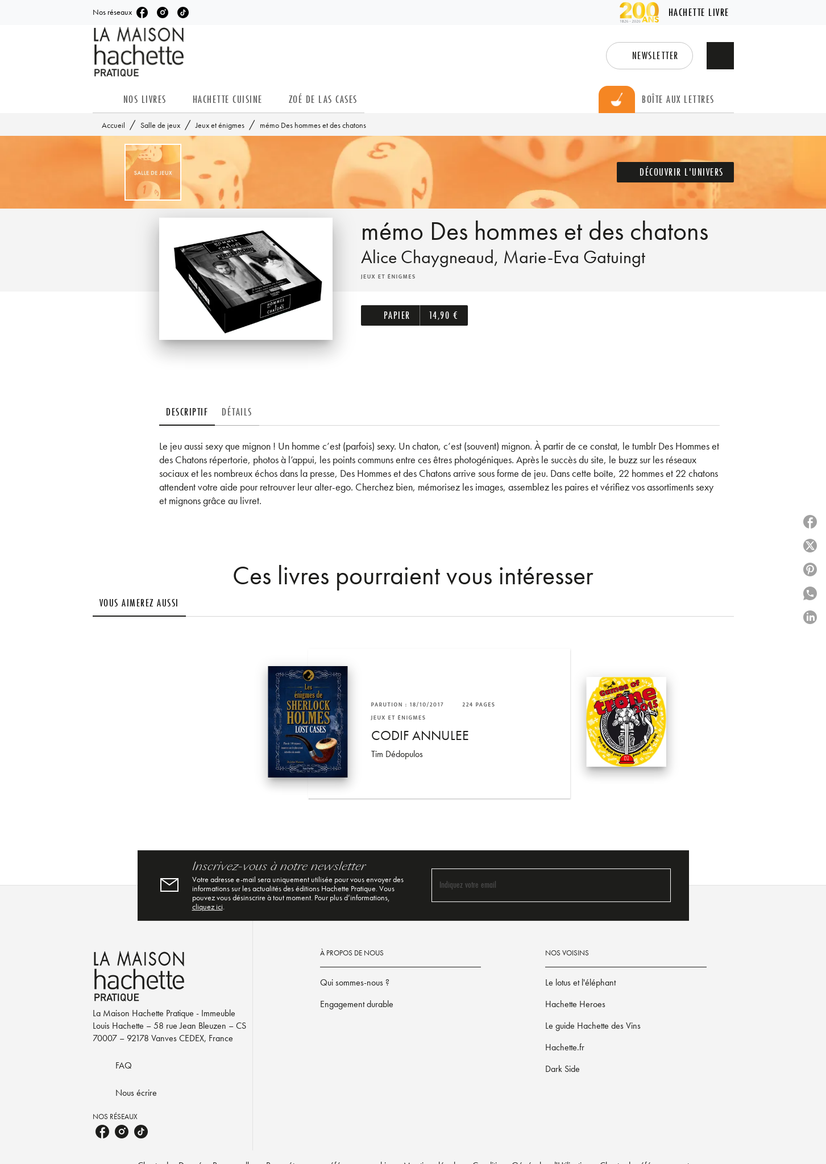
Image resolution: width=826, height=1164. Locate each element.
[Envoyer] (657, 885)
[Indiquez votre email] (536, 885)
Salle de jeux (160, 125)
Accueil (113, 125)
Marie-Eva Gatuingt (574, 257)
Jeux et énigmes (220, 125)
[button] (649, 55)
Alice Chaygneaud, (432, 257)
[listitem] (142, 12)
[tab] (105, 99)
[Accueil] (140, 52)
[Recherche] (720, 55)
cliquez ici (207, 906)
